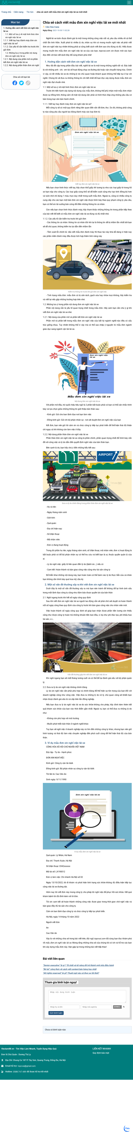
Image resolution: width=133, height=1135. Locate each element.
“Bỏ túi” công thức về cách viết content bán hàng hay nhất (69, 969)
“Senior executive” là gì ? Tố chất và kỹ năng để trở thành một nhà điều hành (78, 965)
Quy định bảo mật (101, 1053)
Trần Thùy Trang (52, 27)
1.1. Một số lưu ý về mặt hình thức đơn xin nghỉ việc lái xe (22, 36)
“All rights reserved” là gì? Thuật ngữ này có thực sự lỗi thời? (71, 973)
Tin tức (30, 12)
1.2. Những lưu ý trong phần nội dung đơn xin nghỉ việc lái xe (21, 54)
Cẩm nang (18, 12)
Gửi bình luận (56, 1013)
